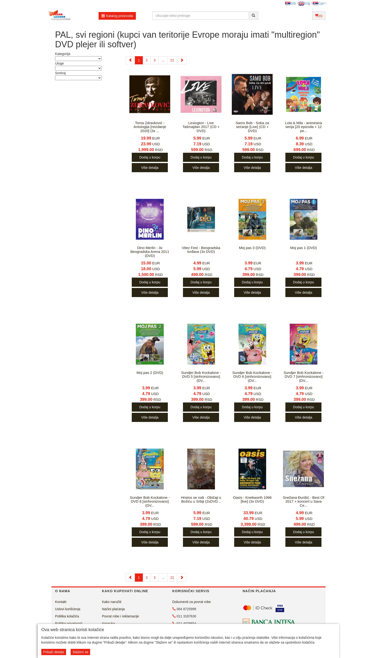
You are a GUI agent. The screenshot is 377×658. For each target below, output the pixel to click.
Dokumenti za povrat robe (191, 602)
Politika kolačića (67, 616)
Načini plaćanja (113, 609)
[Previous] (130, 60)
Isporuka (108, 623)
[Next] (182, 60)
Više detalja (149, 168)
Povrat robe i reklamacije (120, 616)
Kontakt (60, 602)
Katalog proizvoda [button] (117, 16)
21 (172, 60)
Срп (318, 3)
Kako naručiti (111, 602)
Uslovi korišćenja (67, 609)
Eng (304, 3)
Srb (290, 3)
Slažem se (80, 652)
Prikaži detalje (53, 652)
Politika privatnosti (68, 623)
